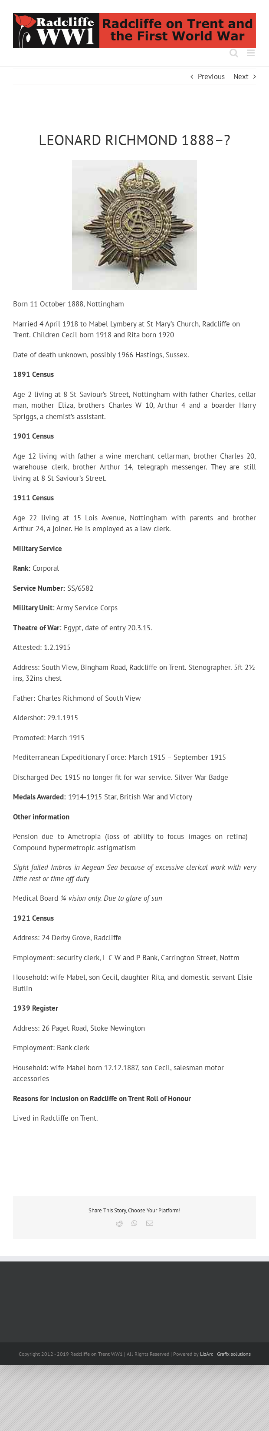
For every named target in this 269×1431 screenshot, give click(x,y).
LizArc (206, 1354)
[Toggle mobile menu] (251, 52)
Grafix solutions (234, 1354)
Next (241, 76)
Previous (211, 76)
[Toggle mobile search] (234, 52)
